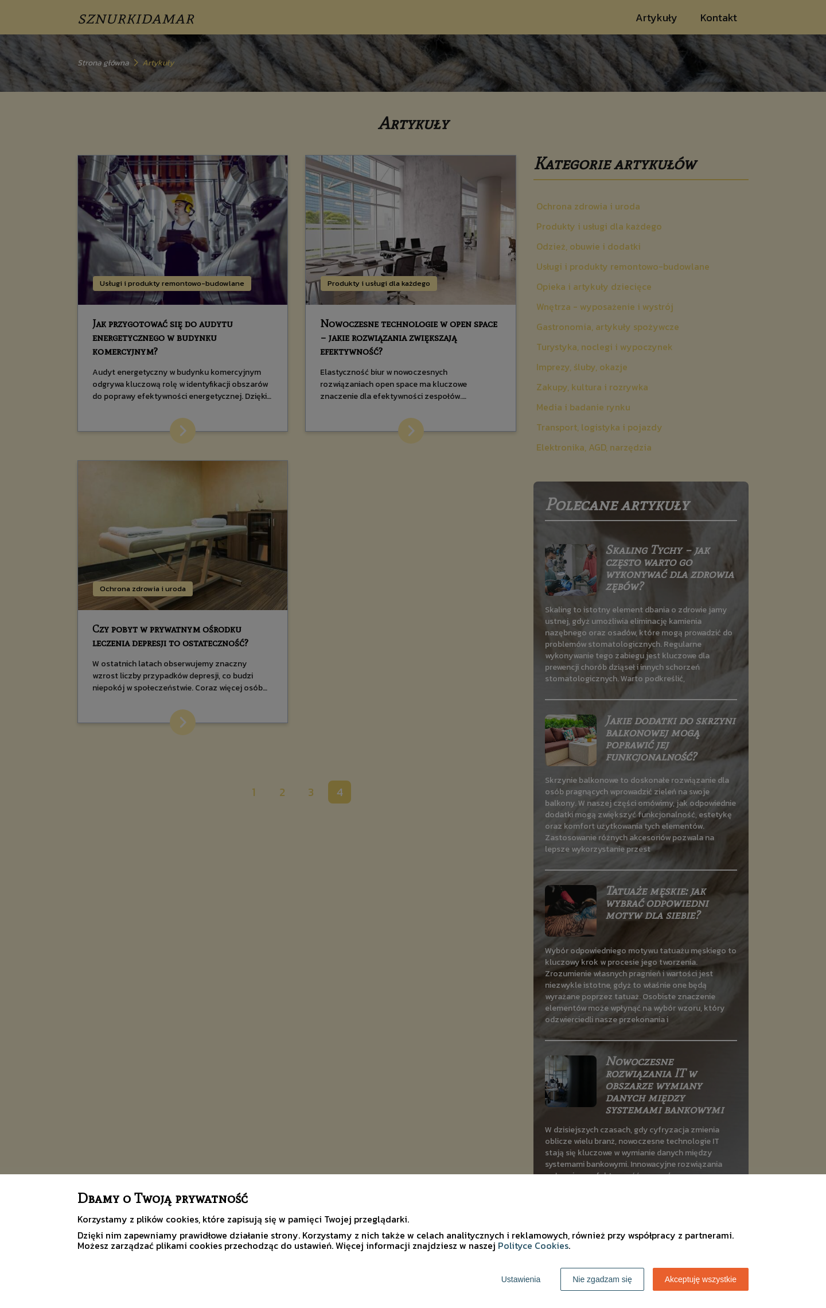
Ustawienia (520, 1279)
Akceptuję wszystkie (701, 1279)
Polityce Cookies (533, 1245)
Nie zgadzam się (602, 1279)
